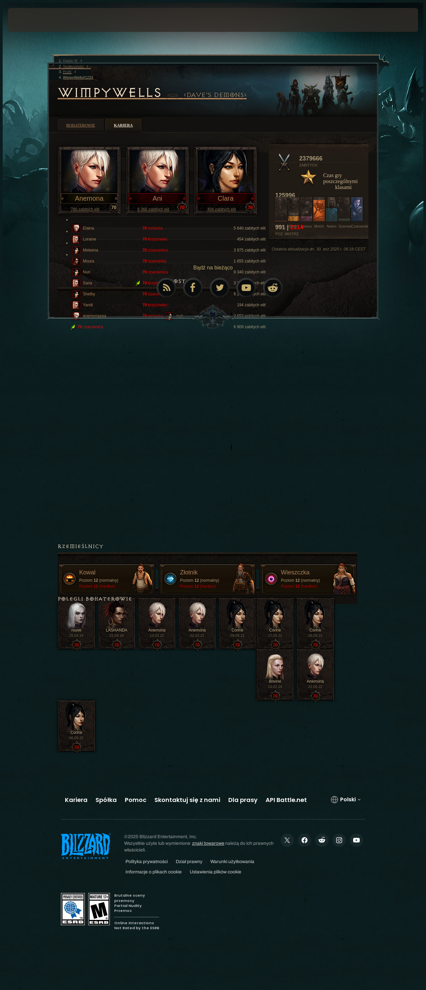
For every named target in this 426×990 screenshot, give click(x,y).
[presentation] (28, 20)
